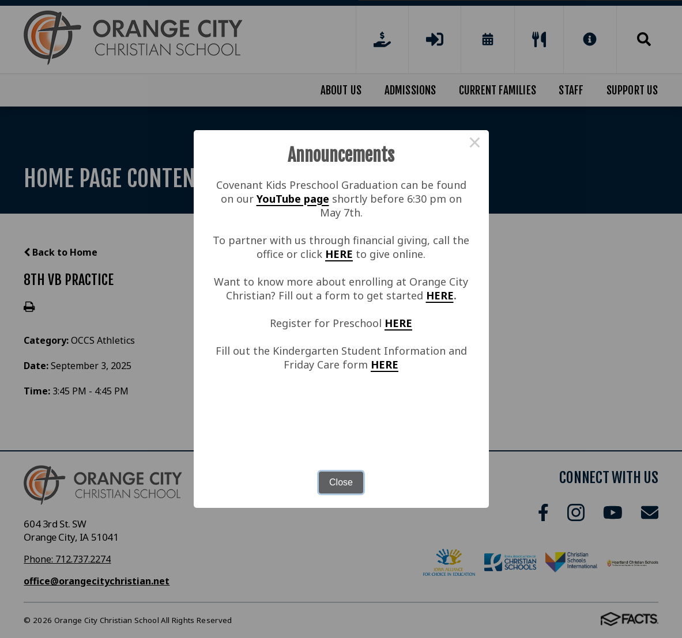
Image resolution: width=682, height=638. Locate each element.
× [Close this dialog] (475, 144)
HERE (339, 254)
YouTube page (293, 199)
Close (341, 482)
